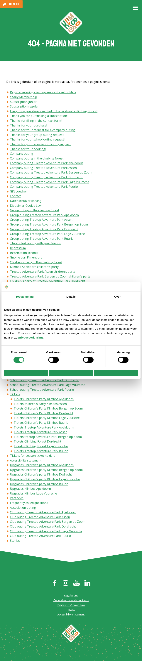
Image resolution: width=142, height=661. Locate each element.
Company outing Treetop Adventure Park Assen (43, 168)
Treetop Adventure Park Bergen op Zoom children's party (50, 277)
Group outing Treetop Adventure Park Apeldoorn (44, 216)
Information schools (24, 253)
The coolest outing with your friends (35, 244)
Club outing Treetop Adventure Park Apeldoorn (43, 513)
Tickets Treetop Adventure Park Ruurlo (41, 452)
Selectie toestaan (71, 373)
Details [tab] (71, 295)
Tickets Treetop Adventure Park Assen (40, 433)
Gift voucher (18, 192)
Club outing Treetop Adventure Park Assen (40, 518)
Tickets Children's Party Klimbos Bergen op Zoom (48, 409)
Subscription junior (23, 102)
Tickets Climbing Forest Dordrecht (37, 442)
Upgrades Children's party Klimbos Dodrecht (41, 475)
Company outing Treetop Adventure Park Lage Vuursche (49, 183)
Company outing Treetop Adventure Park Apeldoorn (46, 164)
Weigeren (26, 373)
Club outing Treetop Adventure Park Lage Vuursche (46, 532)
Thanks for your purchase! (28, 126)
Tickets (14, 4)
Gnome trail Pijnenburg (26, 258)
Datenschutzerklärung (25, 201)
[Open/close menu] (135, 9)
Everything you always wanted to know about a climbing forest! (53, 112)
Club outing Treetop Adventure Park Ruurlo (40, 537)
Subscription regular (24, 107)
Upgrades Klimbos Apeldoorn (30, 489)
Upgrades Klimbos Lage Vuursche (33, 494)
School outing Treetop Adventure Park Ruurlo (42, 390)
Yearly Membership (23, 98)
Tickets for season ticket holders (32, 456)
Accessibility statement (25, 461)
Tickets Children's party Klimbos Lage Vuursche (47, 419)
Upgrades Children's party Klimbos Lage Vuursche (45, 480)
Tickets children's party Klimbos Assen (40, 404)
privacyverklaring (30, 336)
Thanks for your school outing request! (37, 140)
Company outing (21, 154)
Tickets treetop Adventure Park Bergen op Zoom (48, 437)
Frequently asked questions (29, 503)
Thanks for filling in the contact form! (36, 121)
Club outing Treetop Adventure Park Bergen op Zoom (47, 522)
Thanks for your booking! (28, 150)
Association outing (23, 508)
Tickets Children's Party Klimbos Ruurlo (41, 423)
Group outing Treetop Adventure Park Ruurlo (42, 239)
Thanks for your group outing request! (37, 135)
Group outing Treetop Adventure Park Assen (41, 220)
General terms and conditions (71, 601)
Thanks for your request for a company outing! (42, 131)
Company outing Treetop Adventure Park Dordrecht (46, 178)
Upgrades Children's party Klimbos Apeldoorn (42, 466)
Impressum (18, 249)
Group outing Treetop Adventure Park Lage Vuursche (47, 235)
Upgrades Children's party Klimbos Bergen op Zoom (46, 470)
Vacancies (16, 499)
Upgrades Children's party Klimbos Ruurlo (39, 485)
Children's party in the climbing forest (36, 263)
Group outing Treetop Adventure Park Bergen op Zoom (49, 225)
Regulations (71, 596)
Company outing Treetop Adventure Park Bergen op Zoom (51, 173)
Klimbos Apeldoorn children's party (34, 268)
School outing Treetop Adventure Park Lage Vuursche (47, 386)
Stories (15, 541)
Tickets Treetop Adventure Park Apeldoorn (44, 428)
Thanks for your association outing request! (40, 145)
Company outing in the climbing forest (36, 159)
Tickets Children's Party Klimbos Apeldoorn (44, 400)
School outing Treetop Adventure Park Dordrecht (44, 381)
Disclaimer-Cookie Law (25, 206)
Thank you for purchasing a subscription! (38, 116)
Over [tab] (117, 295)
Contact (15, 197)
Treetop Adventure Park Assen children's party (42, 272)
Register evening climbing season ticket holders (43, 93)
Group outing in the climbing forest (34, 211)
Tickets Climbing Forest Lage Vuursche (41, 447)
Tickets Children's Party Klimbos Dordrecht (43, 414)
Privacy (71, 610)
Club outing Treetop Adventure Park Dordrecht (43, 527)
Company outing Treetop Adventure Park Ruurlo (44, 187)
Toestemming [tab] (25, 295)
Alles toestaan (116, 373)
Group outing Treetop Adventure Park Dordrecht (44, 230)
